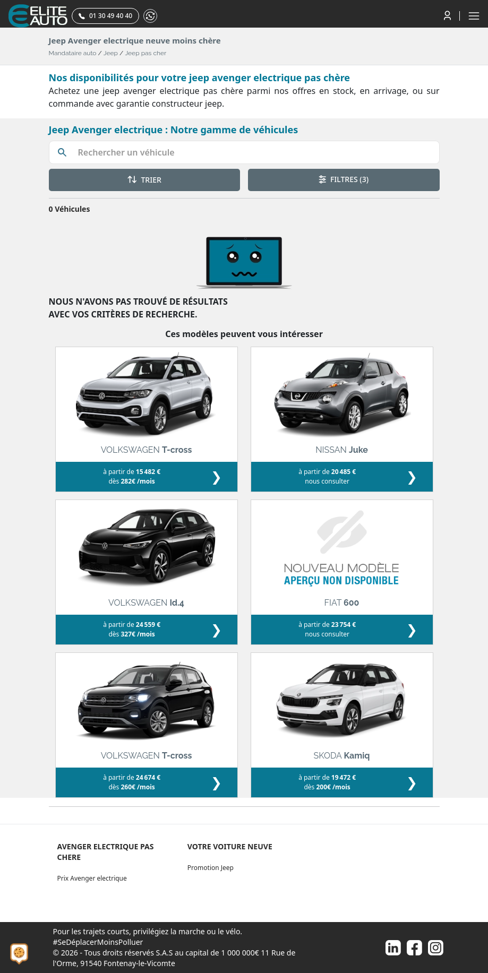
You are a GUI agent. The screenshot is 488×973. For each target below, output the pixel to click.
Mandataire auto (73, 53)
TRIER (144, 180)
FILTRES (344, 179)
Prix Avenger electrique (92, 878)
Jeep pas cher (145, 53)
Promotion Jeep (210, 867)
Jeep (111, 53)
